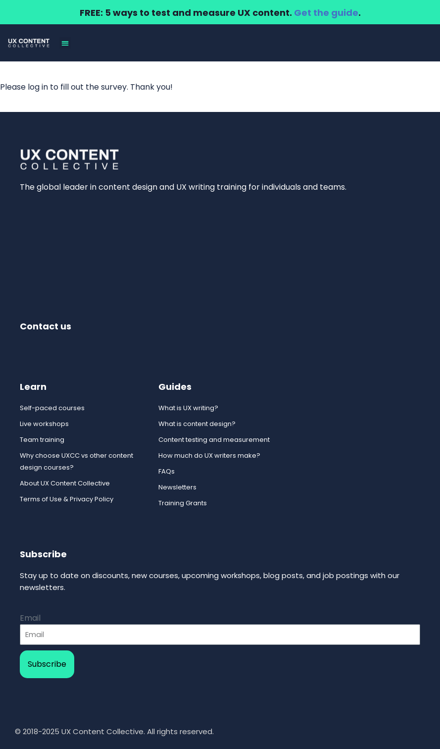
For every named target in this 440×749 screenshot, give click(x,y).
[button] (65, 43)
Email (30, 618)
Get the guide (326, 12)
